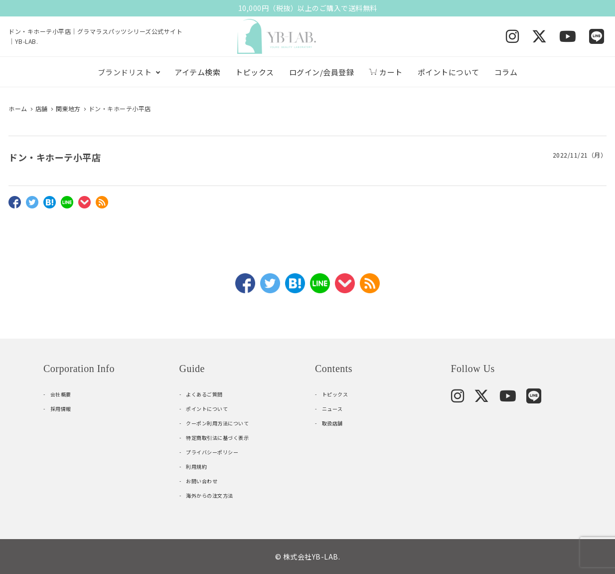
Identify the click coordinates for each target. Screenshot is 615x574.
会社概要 (60, 394)
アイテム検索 (197, 72)
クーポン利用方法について (217, 423)
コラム (506, 72)
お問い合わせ (201, 481)
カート (386, 72)
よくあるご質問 (204, 394)
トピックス (254, 72)
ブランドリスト (125, 72)
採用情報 (60, 408)
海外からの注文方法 (209, 495)
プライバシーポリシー (212, 452)
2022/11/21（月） (580, 155)
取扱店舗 (332, 423)
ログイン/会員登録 (321, 72)
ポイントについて (448, 72)
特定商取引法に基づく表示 (217, 437)
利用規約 (196, 466)
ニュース (332, 408)
